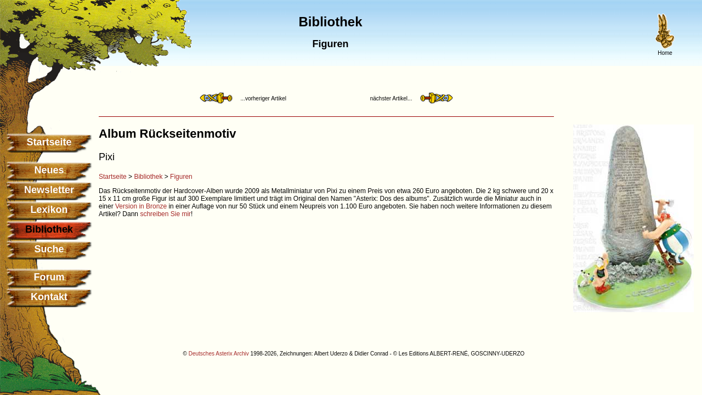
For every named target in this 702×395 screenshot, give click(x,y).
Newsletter (49, 189)
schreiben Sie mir (165, 214)
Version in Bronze (141, 206)
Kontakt (49, 296)
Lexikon (48, 209)
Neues (49, 170)
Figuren (181, 176)
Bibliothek (148, 176)
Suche (49, 249)
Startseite (48, 142)
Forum (49, 277)
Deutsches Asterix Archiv (219, 354)
